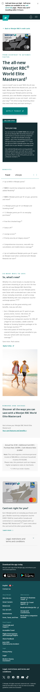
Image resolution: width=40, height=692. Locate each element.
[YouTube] (22, 677)
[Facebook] (13, 677)
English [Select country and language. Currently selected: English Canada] (8, 585)
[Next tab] (36, 175)
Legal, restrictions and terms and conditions (16, 670)
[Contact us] (6, 589)
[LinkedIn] (18, 677)
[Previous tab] (34, 175)
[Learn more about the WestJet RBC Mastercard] (8, 530)
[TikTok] (27, 677)
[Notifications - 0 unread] (31, 17)
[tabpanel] (20, 224)
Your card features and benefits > (15, 431)
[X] (4, 677)
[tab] (8, 175)
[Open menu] (36, 16)
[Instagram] (8, 677)
